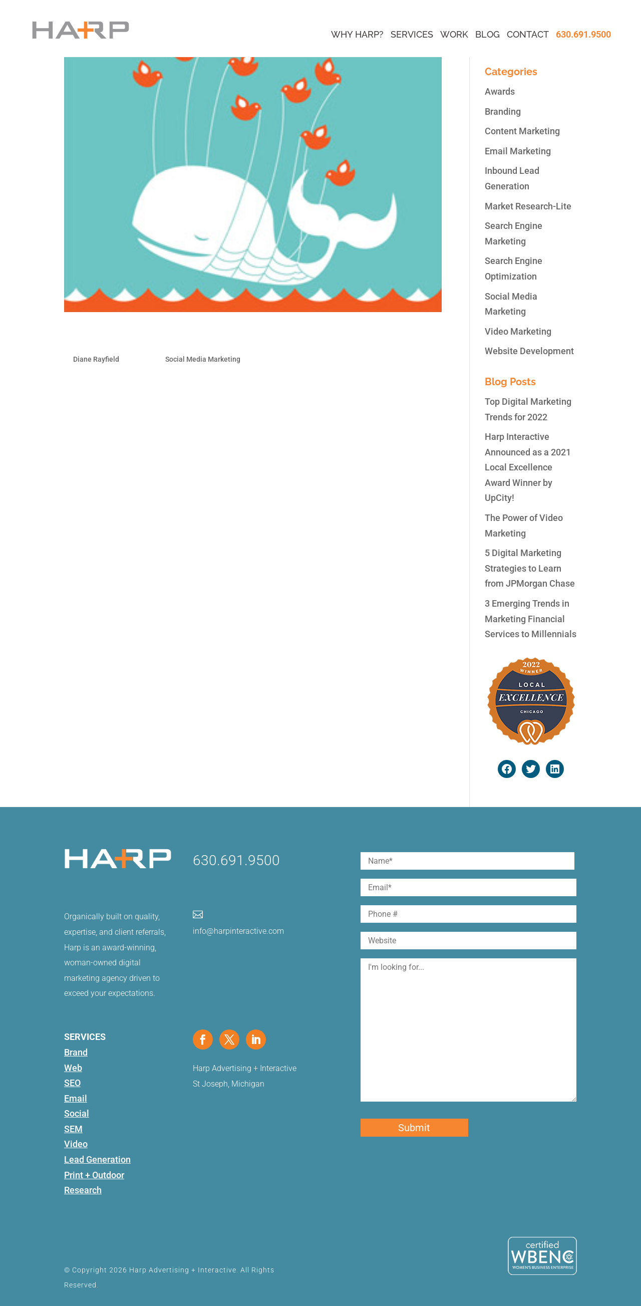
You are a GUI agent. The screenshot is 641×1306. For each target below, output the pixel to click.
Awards (500, 91)
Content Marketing (522, 131)
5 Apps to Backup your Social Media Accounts (203, 336)
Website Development (529, 351)
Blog (487, 34)
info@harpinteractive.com (238, 931)
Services (412, 34)
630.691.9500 (583, 34)
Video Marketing (518, 331)
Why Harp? (357, 34)
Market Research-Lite (528, 206)
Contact (528, 34)
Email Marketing (518, 151)
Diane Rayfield (96, 359)
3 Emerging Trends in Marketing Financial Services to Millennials (530, 618)
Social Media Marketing (202, 359)
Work (454, 34)
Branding (503, 111)
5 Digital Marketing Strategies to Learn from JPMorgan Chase (530, 568)
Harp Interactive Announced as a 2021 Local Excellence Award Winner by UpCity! (528, 467)
